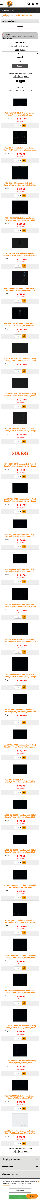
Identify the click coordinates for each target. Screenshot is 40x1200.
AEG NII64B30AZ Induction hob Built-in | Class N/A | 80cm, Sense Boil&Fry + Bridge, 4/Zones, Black (20, 431)
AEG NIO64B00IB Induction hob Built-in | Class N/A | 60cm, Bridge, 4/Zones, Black (20, 991)
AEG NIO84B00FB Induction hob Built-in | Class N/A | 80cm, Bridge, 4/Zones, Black (20, 816)
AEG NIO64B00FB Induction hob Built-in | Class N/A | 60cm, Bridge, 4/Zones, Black (20, 956)
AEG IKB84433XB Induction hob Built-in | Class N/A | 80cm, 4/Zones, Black (20, 1097)
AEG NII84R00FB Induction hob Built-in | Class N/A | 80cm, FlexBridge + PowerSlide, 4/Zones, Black (20, 571)
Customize (20, 1190)
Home (3, 36)
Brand (20, 57)
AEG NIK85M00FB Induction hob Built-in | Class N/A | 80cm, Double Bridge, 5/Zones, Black (20, 747)
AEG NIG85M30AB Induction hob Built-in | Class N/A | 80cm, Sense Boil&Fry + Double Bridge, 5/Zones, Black (20, 466)
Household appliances (8, 10)
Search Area (20, 42)
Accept (20, 1197)
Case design (20, 50)
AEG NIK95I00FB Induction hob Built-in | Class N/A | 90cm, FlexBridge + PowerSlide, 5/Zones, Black (20, 536)
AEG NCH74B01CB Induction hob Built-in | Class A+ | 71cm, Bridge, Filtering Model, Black (20, 325)
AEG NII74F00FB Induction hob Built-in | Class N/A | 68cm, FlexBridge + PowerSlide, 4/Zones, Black (20, 641)
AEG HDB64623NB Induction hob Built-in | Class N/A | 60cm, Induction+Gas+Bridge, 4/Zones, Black (20, 290)
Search (20, 26)
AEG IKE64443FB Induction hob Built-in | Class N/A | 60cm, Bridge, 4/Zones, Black (20, 219)
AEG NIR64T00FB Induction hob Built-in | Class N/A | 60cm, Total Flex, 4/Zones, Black (20, 921)
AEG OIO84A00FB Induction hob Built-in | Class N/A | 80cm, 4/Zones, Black (20, 886)
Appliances (10, 36)
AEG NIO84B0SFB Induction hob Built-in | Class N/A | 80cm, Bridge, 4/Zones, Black (20, 851)
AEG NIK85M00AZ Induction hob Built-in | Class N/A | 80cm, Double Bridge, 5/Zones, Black (20, 396)
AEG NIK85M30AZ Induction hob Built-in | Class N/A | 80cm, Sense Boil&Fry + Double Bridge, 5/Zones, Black (20, 360)
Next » (26, 76)
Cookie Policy (6, 1185)
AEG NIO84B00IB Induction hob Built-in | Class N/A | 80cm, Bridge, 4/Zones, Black (20, 781)
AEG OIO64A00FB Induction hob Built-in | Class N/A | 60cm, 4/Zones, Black (20, 1062)
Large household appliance (22, 36)
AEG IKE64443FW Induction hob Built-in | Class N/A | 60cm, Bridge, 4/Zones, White (20, 1132)
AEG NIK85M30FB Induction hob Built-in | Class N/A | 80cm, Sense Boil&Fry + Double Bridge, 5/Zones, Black (20, 501)
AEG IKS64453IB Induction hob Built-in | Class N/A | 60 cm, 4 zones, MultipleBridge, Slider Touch (20, 185)
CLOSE (38, 1181)
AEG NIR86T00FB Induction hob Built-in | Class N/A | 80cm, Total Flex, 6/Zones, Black (20, 710)
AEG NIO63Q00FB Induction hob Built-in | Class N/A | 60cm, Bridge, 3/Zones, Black (20, 1027)
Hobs (32, 36)
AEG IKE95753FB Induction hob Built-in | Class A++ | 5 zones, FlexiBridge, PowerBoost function (20, 115)
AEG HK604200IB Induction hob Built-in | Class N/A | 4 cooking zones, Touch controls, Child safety (20, 150)
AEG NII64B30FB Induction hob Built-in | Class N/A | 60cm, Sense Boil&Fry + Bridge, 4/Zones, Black (20, 676)
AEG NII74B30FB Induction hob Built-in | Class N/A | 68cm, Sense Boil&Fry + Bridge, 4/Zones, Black (20, 606)
